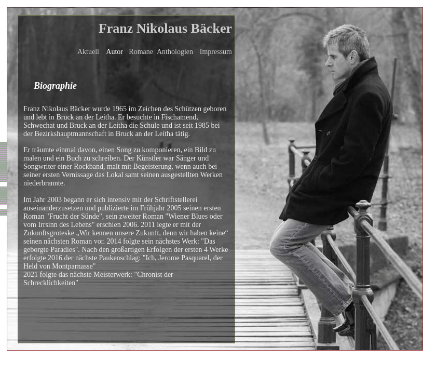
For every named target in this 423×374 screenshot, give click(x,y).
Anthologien (175, 52)
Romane (141, 52)
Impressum (216, 52)
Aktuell (88, 52)
